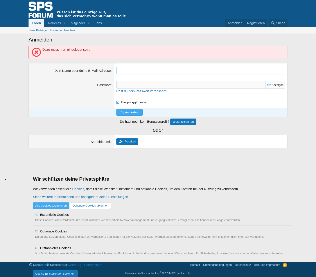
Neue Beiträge (38, 30)
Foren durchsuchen (62, 30)
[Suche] (278, 23)
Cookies (78, 189)
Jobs (98, 23)
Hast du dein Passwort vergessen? (141, 91)
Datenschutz (93, 265)
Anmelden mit (101, 142)
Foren (36, 23)
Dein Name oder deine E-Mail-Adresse (82, 70)
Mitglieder (78, 23)
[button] (64, 23)
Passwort (104, 85)
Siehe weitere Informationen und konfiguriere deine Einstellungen (80, 197)
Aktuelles (54, 23)
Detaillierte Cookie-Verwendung (58, 265)
